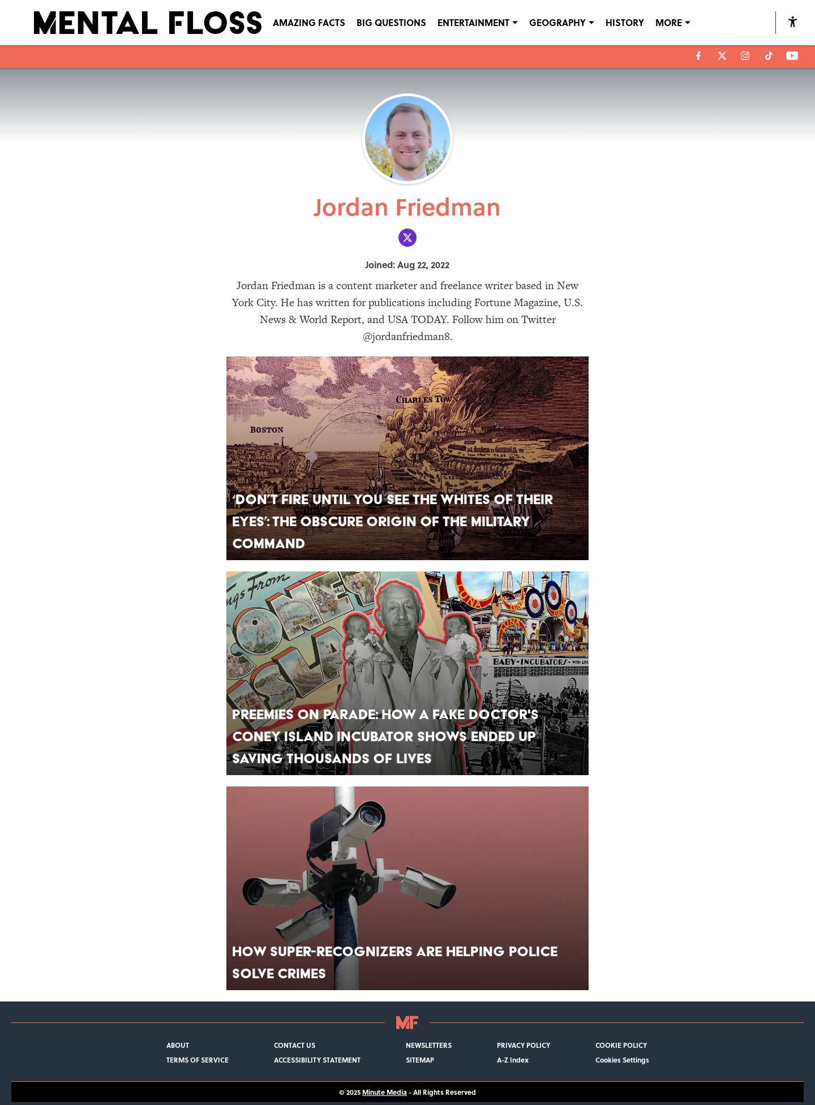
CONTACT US (294, 1045)
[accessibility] (792, 22)
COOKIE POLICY (621, 1045)
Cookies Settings (622, 1059)
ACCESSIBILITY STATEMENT (317, 1059)
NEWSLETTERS (429, 1045)
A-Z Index (513, 1059)
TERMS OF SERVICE (197, 1059)
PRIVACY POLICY (523, 1045)
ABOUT (177, 1045)
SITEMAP (420, 1059)
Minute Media (384, 1092)
